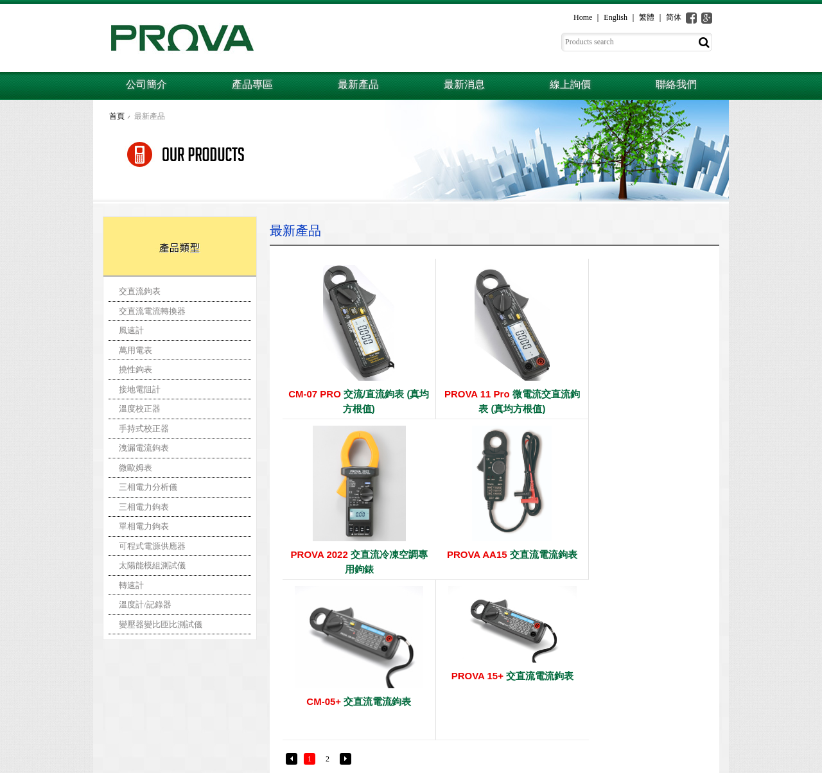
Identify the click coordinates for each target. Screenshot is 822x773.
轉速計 (131, 585)
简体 (673, 17)
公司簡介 (146, 84)
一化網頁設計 (706, 764)
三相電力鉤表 (144, 507)
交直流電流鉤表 (353, 554)
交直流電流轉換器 (152, 311)
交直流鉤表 (140, 291)
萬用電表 (135, 350)
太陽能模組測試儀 (152, 565)
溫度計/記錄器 (145, 604)
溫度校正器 (140, 408)
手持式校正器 (144, 428)
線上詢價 (570, 84)
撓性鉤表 (135, 369)
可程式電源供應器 (152, 546)
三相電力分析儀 (148, 487)
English (615, 17)
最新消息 (464, 84)
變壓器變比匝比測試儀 (160, 624)
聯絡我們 (676, 84)
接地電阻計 (140, 389)
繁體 (646, 17)
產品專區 (252, 84)
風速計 (131, 330)
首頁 (117, 116)
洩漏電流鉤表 (144, 448)
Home (582, 17)
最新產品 (358, 84)
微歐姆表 (135, 468)
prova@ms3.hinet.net (160, 737)
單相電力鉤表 (144, 526)
